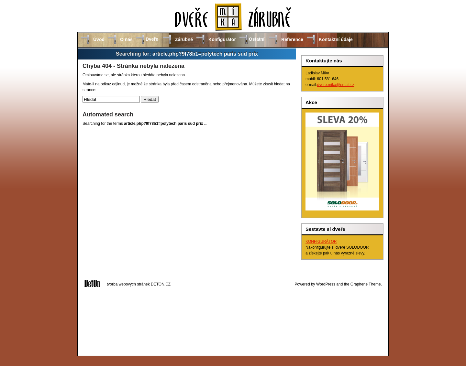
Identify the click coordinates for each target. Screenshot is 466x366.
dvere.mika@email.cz (335, 84)
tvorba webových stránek (128, 284)
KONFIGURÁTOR (321, 241)
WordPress (325, 284)
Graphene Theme (365, 284)
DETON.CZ (161, 284)
